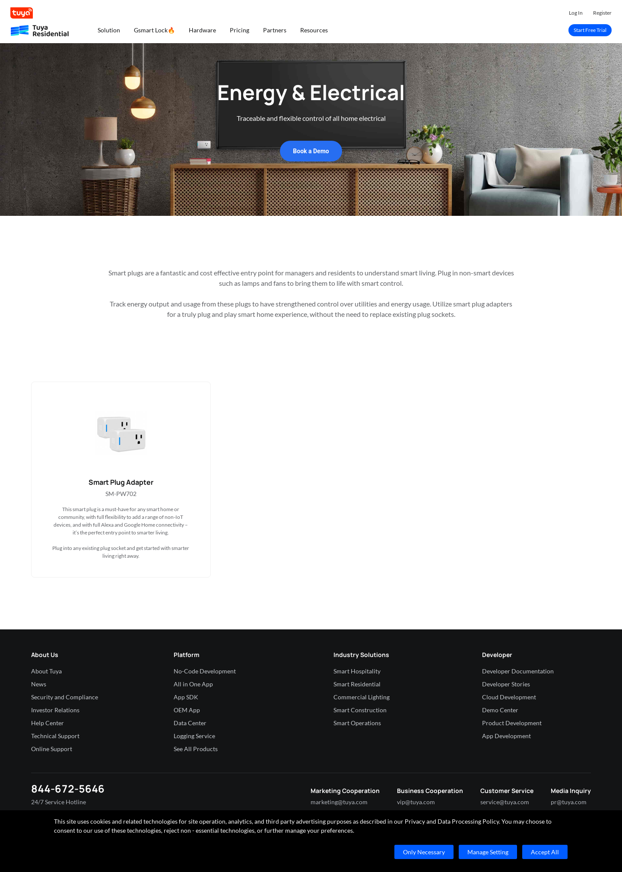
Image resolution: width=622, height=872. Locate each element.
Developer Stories (506, 684)
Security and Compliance (64, 697)
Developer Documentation (518, 671)
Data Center (190, 723)
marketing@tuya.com (339, 802)
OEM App (187, 710)
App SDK (186, 697)
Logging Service (194, 735)
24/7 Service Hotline (58, 802)
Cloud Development (509, 697)
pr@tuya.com (569, 802)
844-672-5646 (68, 788)
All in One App (193, 684)
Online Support (51, 748)
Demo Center (500, 710)
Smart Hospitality (357, 671)
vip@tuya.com (416, 802)
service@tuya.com (504, 802)
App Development (506, 735)
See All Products (196, 748)
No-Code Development (205, 671)
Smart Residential (357, 684)
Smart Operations (357, 723)
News (38, 684)
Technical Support (55, 735)
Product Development (512, 723)
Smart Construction (360, 710)
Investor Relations (55, 710)
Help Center (47, 723)
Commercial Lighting (361, 697)
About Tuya (46, 671)
